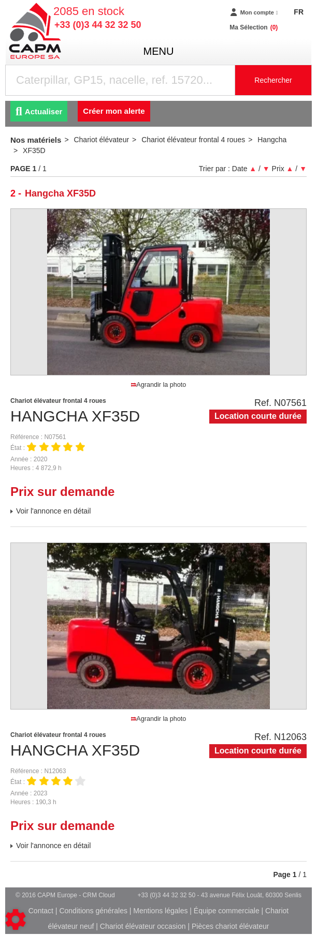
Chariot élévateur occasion (143, 926)
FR (299, 12)
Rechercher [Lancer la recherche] (273, 80)
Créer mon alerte (114, 111)
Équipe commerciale (227, 911)
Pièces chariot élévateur (230, 926)
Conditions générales (93, 911)
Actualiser (39, 111)
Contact (40, 911)
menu (158, 51)
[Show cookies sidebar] (15, 919)
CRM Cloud (99, 895)
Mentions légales (160, 911)
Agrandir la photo (158, 384)
